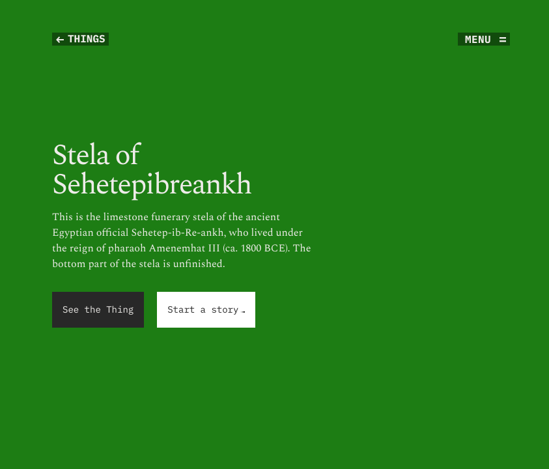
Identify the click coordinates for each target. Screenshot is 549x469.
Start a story (206, 310)
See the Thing (98, 309)
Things (87, 39)
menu (478, 39)
